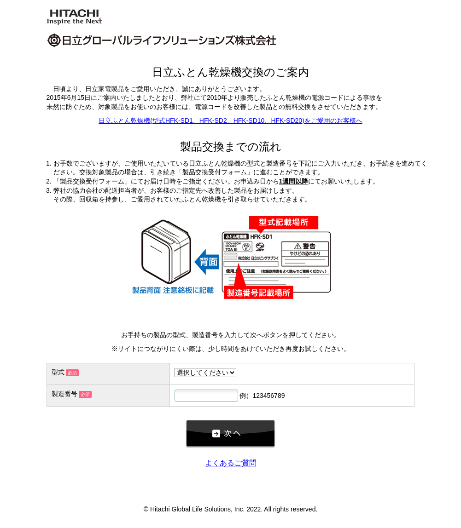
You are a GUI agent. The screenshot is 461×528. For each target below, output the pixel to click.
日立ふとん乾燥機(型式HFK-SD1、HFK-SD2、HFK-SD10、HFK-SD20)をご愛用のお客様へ (230, 120)
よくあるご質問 (231, 463)
